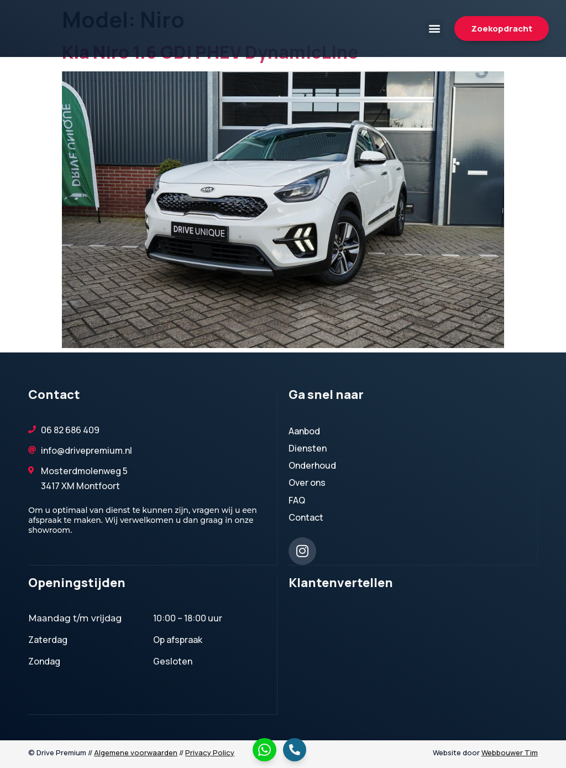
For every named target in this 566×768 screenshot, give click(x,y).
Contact (306, 517)
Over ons (307, 482)
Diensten (310, 448)
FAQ (297, 500)
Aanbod (304, 431)
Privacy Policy (209, 752)
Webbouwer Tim (509, 752)
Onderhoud (315, 465)
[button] (434, 28)
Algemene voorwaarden (135, 752)
